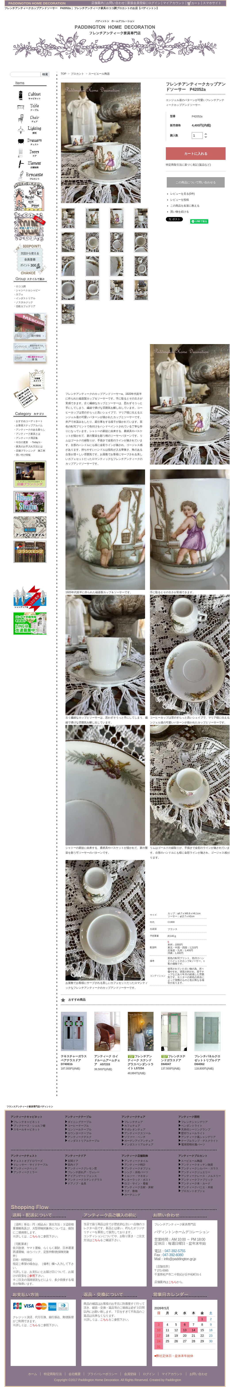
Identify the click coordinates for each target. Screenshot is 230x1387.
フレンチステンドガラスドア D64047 (173, 1060)
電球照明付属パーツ (193, 1144)
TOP (63, 73)
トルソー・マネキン (136, 1176)
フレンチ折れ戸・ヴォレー (84, 1172)
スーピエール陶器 (99, 73)
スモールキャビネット (26, 1129)
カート (193, 3)
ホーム (32, 1373)
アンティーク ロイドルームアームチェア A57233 (107, 1060)
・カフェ (18, 294)
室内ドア (73, 1164)
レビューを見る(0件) (182, 193)
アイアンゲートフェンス (82, 1176)
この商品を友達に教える (184, 205)
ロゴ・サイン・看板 (136, 1183)
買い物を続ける (179, 211)
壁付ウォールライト (193, 1133)
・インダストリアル (24, 298)
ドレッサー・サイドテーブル (30, 1164)
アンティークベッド (25, 1168)
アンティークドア (75, 1155)
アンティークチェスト (24, 1155)
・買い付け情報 (22, 454)
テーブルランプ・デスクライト (199, 1140)
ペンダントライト (191, 1125)
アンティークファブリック (197, 1179)
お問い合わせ (115, 3)
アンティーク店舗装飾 (134, 1155)
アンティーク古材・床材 (138, 1187)
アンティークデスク (80, 1137)
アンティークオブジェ (137, 1168)
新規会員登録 (136, 3)
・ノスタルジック (23, 302)
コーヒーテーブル (78, 1125)
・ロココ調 (19, 286)
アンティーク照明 (188, 1116)
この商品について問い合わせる (196, 182)
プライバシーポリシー (102, 1373)
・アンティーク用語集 (25, 438)
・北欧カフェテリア (24, 306)
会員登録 (130, 1373)
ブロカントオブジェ (193, 1191)
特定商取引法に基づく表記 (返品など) (188, 164)
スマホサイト (212, 3)
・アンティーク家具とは (26, 433)
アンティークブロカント (192, 1155)
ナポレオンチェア (135, 1129)
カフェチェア (132, 1125)
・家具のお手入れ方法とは (28, 446)
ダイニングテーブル (80, 1122)
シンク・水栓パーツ (136, 1172)
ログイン (154, 3)
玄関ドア (73, 1160)
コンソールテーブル (80, 1129)
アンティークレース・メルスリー (201, 1176)
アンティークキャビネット (26, 1116)
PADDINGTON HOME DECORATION (37, 3)
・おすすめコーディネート (28, 421)
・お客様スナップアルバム (28, 425)
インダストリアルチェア (138, 1144)
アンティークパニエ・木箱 (197, 1187)
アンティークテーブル (78, 1116)
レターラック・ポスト (137, 1179)
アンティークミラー (25, 1172)
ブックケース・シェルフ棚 (29, 1125)
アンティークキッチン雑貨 (197, 1164)
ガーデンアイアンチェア (138, 1140)
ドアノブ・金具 (77, 1183)
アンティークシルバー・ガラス (199, 1168)
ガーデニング (132, 1194)
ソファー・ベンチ (135, 1137)
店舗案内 (97, 3)
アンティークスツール (137, 1133)
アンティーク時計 (135, 1164)
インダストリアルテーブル (84, 1140)
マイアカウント (174, 3)
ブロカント (77, 73)
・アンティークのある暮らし (29, 429)
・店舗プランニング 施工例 (29, 450)
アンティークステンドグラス (85, 1179)
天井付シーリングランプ (195, 1129)
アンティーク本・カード (195, 1183)
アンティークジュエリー (195, 1172)
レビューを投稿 (179, 199)
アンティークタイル (136, 1160)
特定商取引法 (53, 1373)
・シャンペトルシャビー (26, 290)
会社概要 (74, 1373)
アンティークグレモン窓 (82, 1168)
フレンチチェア (133, 1122)
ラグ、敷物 (131, 1191)
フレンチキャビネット (26, 1122)
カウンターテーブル (80, 1133)
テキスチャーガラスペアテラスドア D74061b (74, 1060)
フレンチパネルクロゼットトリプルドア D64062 (208, 1060)
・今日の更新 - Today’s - (27, 442)
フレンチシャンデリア (194, 1122)
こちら (33, 1236)
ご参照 (31, 1275)
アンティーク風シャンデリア (198, 1137)
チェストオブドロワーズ (28, 1160)
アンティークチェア (133, 1116)
